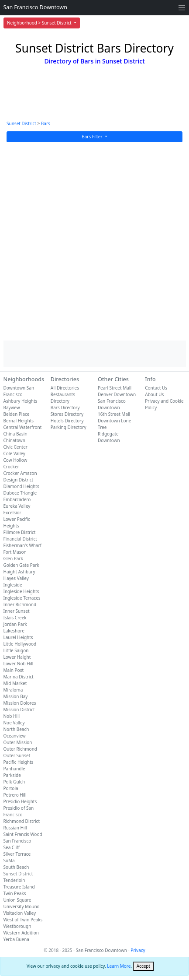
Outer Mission (17, 742)
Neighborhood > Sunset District (39, 23)
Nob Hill (11, 716)
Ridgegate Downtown (109, 437)
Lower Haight (17, 657)
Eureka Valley (17, 506)
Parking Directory (68, 427)
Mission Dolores (19, 703)
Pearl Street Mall (114, 388)
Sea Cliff (11, 847)
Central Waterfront (22, 427)
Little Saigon (16, 650)
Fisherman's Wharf (22, 545)
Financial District (20, 539)
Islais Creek (15, 618)
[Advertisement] (94, 241)
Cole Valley (14, 453)
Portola (10, 788)
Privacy (138, 950)
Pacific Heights (18, 762)
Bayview (11, 407)
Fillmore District (19, 532)
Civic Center (15, 447)
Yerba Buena (16, 939)
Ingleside (12, 585)
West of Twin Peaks (23, 920)
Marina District (18, 677)
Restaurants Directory (63, 397)
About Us (154, 394)
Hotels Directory (67, 421)
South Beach (16, 867)
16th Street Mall (114, 414)
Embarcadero (17, 499)
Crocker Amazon (20, 473)
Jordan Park (15, 624)
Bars (45, 123)
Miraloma (13, 690)
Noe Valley (14, 723)
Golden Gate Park (21, 565)
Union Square (17, 900)
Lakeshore (13, 631)
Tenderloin (14, 880)
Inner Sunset (16, 611)
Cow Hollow (15, 460)
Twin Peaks (14, 893)
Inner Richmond (20, 604)
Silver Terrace (17, 854)
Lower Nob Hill (18, 663)
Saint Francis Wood (22, 834)
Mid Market (15, 683)
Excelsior (12, 512)
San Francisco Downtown (35, 7)
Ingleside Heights (21, 591)
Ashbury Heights (20, 401)
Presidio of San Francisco (18, 811)
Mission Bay (15, 696)
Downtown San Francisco (18, 391)
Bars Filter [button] (92, 136)
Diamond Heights (21, 486)
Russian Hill (15, 828)
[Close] (143, 966)
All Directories (65, 388)
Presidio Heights (20, 801)
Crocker (11, 467)
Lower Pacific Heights (16, 522)
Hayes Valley (16, 578)
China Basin (15, 434)
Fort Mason (15, 552)
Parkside (12, 775)
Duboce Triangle (20, 493)
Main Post (13, 670)
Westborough (17, 926)
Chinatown (14, 440)
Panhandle (14, 769)
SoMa (9, 860)
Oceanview (14, 736)
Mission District (19, 709)
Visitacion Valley (19, 913)
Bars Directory (65, 407)
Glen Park (13, 558)
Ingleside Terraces (22, 598)
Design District (18, 480)
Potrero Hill (15, 795)
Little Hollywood (20, 644)
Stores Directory (67, 414)
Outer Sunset (17, 755)
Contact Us (156, 388)
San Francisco (17, 841)
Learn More (119, 966)
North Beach (16, 729)
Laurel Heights (18, 637)
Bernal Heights (18, 421)
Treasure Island (19, 887)
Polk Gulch (14, 782)
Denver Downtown (117, 394)
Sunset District (21, 123)
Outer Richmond (20, 749)
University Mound (21, 906)
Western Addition (21, 933)
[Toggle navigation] (182, 8)
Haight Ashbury (19, 572)
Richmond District (21, 821)
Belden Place (16, 414)
